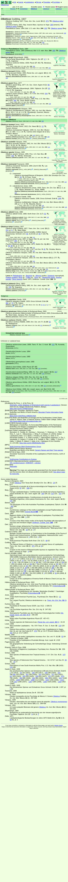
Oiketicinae (5, 5)
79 (25, 571)
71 (52, 569)
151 (41, 379)
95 (24, 573)
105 (7, 78)
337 (40, 674)
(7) (35, 214)
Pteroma (13, 9)
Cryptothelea (23, 9)
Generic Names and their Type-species (49, 450)
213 (52, 494)
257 (60, 494)
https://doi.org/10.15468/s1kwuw (21, 408)
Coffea (28, 277)
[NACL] (22, 41)
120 (47, 269)
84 (39, 234)
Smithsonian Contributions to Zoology (23, 459)
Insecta (20, 2)
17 (45, 59)
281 (14, 674)
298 (51, 25)
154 (46, 93)
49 (9, 246)
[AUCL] (16, 348)
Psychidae (56, 2)
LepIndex (24, 114)
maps (63, 65)
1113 (62, 680)
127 (49, 289)
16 (27, 530)
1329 (60, 682)
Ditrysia (38, 2)
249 (46, 673)
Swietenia (50, 276)
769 (20, 678)
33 (31, 564)
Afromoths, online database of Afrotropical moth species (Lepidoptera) (35, 405)
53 (56, 573)
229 (65, 33)
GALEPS (17, 222)
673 (62, 676)
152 (45, 385)
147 (64, 654)
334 (32, 38)
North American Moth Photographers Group (25, 446)
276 (10, 287)
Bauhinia (29, 276)
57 (56, 38)
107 (34, 97)
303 (15, 241)
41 (27, 566)
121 (34, 237)
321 (27, 674)
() (46, 9)
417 (11, 676)
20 (49, 88)
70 (25, 569)
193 (33, 673)
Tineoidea (46, 2)
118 (48, 217)
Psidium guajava (12, 277)
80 (12, 246)
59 (27, 234)
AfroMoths (9, 39)
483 (7, 303)
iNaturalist (16, 39)
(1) (37, 73)
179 (11, 667)
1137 (47, 680)
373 (47, 21)
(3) (39, 389)
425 (24, 676)
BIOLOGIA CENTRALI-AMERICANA (23, 416)
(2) (34, 21)
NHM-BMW (16, 35)
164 (42, 494)
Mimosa (38, 276)
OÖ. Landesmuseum (17, 463)
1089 (33, 680)
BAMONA (9, 171)
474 (35, 631)
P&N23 (61, 38)
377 (53, 674)
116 (43, 205)
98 (48, 85)
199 (27, 488)
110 (34, 135)
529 (36, 676)
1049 (18, 680)
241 (59, 673)
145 (43, 373)
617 (49, 676)
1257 (15, 682)
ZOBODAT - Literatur (33, 463)
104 (34, 66)
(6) (39, 322)
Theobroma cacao (48, 277)
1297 (30, 682)
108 (10, 117)
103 (45, 28)
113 (43, 179)
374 (7, 230)
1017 (61, 678)
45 (44, 249)
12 (42, 126)
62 (44, 305)
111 (49, 147)
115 (16, 193)
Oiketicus (34, 9)
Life (14, 2)
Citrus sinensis (17, 279)
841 (33, 678)
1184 (59, 198)
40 (66, 660)
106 (34, 92)
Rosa (20, 277)
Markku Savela (59, 725)
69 (53, 568)
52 (45, 214)
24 (21, 177)
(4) (36, 93)
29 (63, 562)
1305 (45, 682)
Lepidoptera (29, 2)
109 (42, 121)
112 (48, 157)
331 (12, 506)
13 (23, 560)
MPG (27, 138)
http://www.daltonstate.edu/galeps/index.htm (25, 421)
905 (46, 678)
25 (37, 562)
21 (13, 562)
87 (20, 488)
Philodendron (17, 276)
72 (12, 303)
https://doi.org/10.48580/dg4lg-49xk (32, 443)
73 (14, 662)
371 (33, 546)
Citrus (36, 277)
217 (56, 372)
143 (39, 368)
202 (11, 633)
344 (14, 100)
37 (57, 564)
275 (11, 501)
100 (43, 42)
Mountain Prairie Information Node (50, 412)
